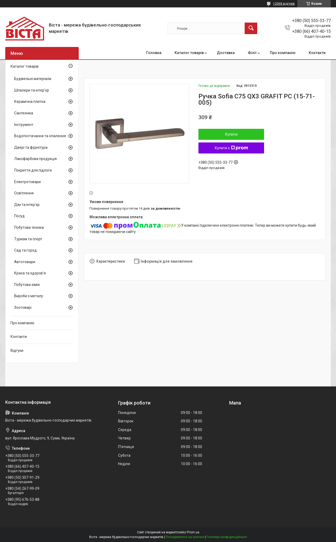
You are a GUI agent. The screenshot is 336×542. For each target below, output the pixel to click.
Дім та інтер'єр (27, 205)
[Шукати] (251, 28)
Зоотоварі (23, 307)
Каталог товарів (189, 53)
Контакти (317, 53)
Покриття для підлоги (33, 170)
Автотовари (24, 262)
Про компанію (283, 53)
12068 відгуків (284, 4)
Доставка (226, 53)
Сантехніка (23, 113)
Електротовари (27, 182)
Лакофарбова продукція (35, 159)
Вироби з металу (28, 296)
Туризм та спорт (28, 239)
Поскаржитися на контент (185, 537)
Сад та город (25, 250)
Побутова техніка (29, 227)
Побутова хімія (27, 285)
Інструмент (23, 125)
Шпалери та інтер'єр (31, 90)
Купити (231, 134)
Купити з (231, 148)
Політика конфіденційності (227, 537)
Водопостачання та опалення (40, 136)
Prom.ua (193, 532)
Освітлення (24, 193)
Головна (153, 53)
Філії (252, 53)
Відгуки (16, 350)
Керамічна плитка (29, 101)
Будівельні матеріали (32, 79)
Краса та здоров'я (30, 273)
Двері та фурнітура (31, 147)
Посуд (19, 216)
